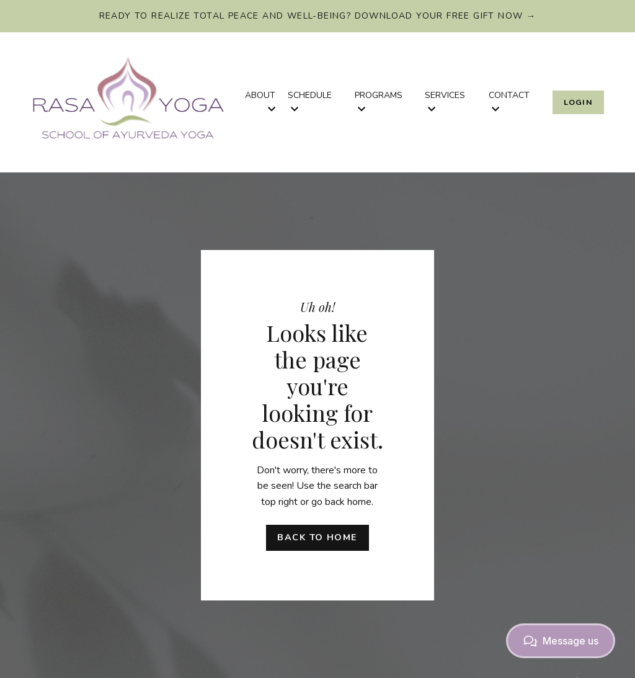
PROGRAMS (378, 101)
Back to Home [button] (317, 537)
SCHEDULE (310, 101)
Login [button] (578, 102)
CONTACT (509, 101)
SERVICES (445, 101)
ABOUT (260, 101)
